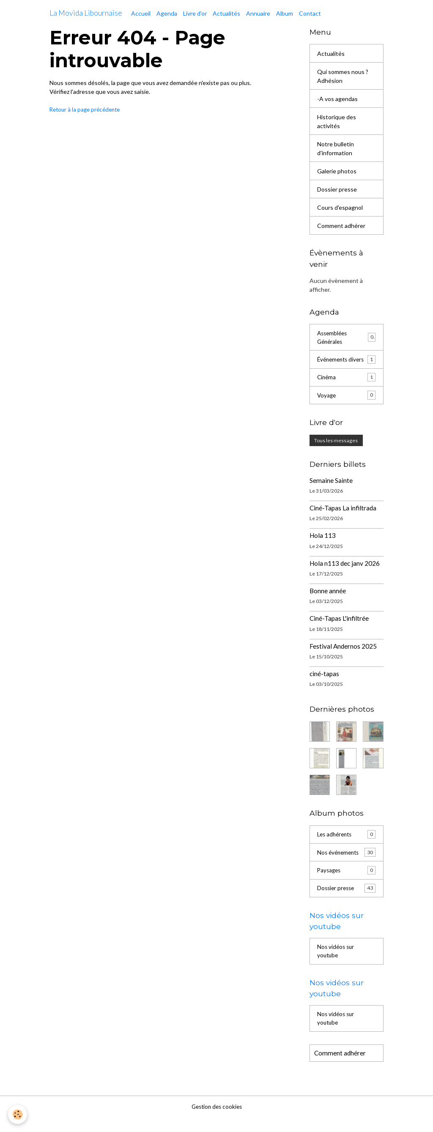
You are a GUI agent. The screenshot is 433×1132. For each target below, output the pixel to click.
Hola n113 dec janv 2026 (345, 573)
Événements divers (346, 365)
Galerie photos (336, 171)
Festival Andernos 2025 (343, 656)
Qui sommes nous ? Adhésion (342, 76)
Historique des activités (336, 121)
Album (284, 13)
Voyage (346, 405)
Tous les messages (336, 451)
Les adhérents (346, 845)
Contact (310, 13)
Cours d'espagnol (340, 207)
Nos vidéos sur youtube (336, 964)
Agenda (166, 13)
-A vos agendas (337, 98)
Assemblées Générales (346, 338)
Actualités (226, 13)
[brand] (85, 13)
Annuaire (258, 13)
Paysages (346, 881)
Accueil (141, 13)
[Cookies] (17, 1114)
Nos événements (346, 863)
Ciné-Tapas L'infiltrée (339, 629)
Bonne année (328, 601)
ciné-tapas (324, 684)
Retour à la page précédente (87, 109)
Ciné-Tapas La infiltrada (343, 518)
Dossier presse (337, 189)
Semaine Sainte (331, 490)
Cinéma (346, 387)
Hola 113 (323, 546)
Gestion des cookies (216, 1121)
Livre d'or (195, 13)
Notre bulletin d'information (335, 148)
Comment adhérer (341, 225)
